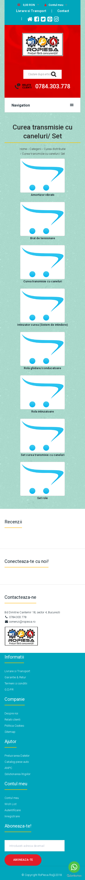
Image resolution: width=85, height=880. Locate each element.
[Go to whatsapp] (74, 867)
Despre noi (11, 713)
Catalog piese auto (17, 761)
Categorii (35, 149)
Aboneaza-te (23, 859)
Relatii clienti (12, 719)
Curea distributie (55, 149)
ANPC (8, 768)
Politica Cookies (14, 725)
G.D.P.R (9, 689)
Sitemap (10, 731)
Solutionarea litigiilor (18, 774)
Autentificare (13, 810)
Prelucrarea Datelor (17, 755)
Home (23, 149)
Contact (63, 11)
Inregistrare (12, 816)
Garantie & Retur (15, 677)
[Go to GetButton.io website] (74, 875)
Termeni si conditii (16, 683)
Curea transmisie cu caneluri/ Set (43, 153)
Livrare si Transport (31, 11)
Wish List (11, 804)
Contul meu (53, 5)
